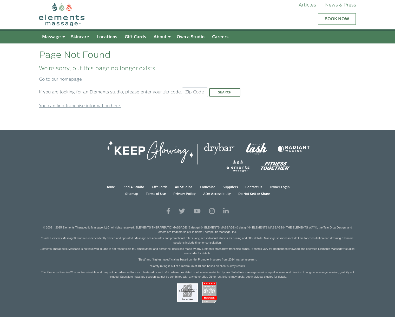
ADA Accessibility (217, 194)
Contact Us (253, 187)
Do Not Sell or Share (254, 194)
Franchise (207, 187)
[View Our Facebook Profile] (168, 211)
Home (110, 187)
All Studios (183, 187)
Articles (307, 5)
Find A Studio (133, 187)
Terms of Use (156, 194)
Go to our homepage (60, 80)
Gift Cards (159, 187)
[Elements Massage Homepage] (197, 14)
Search (225, 92)
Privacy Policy (184, 194)
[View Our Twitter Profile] (182, 211)
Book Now (337, 19)
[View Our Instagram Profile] (212, 211)
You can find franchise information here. (80, 106)
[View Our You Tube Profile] (197, 211)
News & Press (340, 5)
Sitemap (131, 194)
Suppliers (230, 187)
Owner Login (280, 187)
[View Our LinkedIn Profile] (226, 211)
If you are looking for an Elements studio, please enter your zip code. (110, 92)
